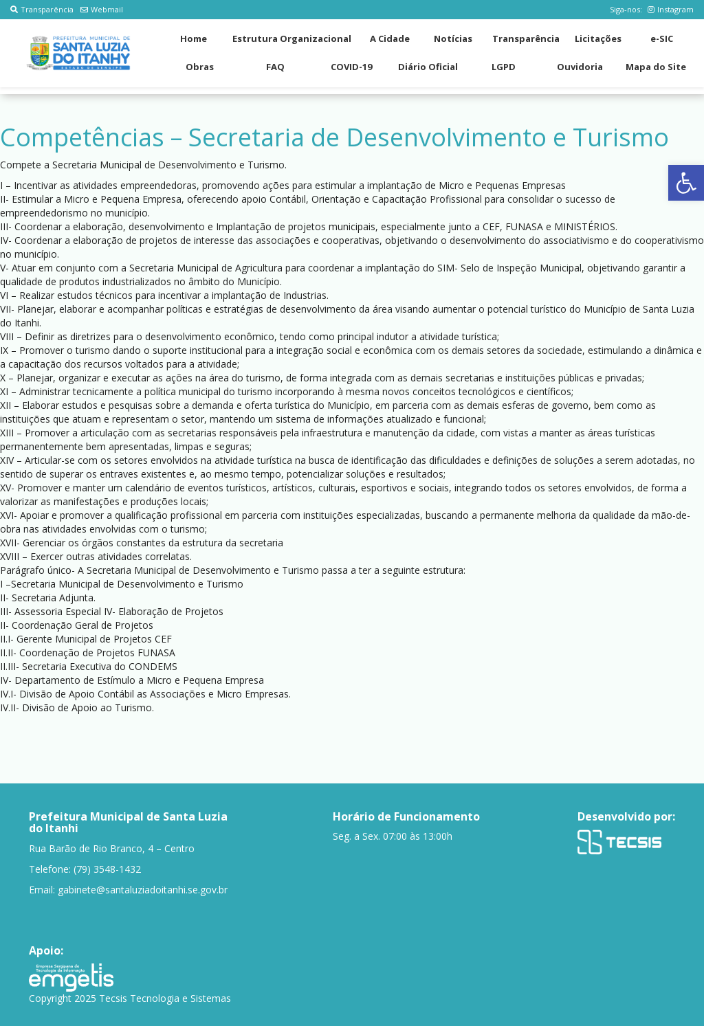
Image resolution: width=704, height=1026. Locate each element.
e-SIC (661, 38)
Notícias (453, 38)
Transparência (42, 9)
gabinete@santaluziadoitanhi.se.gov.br (143, 889)
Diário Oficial (428, 66)
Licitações (598, 38)
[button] (686, 183)
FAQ (275, 66)
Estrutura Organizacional (291, 38)
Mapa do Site (656, 66)
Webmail (101, 9)
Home (193, 38)
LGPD (504, 66)
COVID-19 (351, 66)
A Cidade (390, 38)
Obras (200, 66)
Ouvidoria (580, 66)
